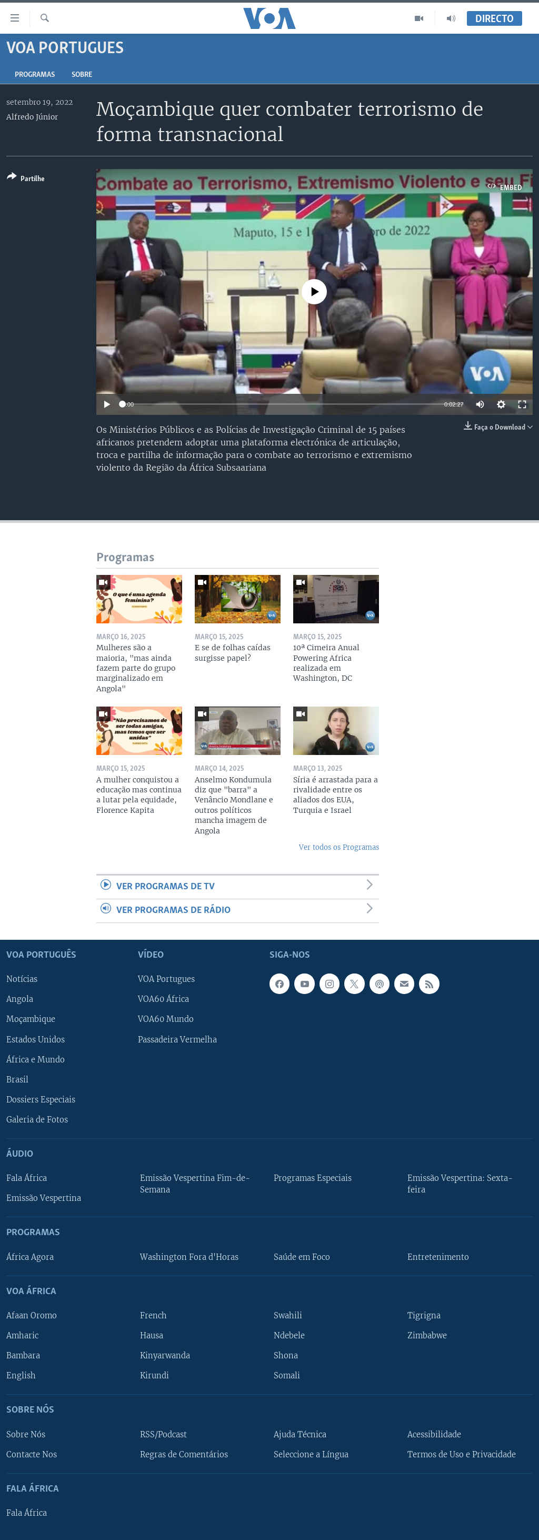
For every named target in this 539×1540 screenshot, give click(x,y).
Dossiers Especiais (40, 1100)
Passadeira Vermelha (177, 1040)
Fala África (26, 1178)
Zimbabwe (427, 1335)
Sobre (82, 75)
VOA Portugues (166, 980)
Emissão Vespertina (43, 1198)
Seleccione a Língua (311, 1454)
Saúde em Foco (302, 1257)
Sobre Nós (25, 1434)
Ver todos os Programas (339, 847)
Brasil (17, 1080)
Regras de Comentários (184, 1454)
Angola (19, 1000)
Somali (287, 1375)
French (153, 1315)
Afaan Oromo (31, 1315)
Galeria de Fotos (37, 1120)
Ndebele (289, 1335)
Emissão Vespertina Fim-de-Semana (195, 1184)
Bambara (23, 1355)
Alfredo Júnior (32, 117)
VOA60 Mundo (166, 1020)
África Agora (30, 1257)
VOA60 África (163, 1000)
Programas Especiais (313, 1178)
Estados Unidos (35, 1040)
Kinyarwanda (165, 1355)
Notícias (21, 980)
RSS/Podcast (163, 1434)
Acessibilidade (434, 1434)
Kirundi (154, 1375)
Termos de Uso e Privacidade (461, 1454)
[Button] (26, 180)
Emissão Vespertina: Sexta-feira (460, 1184)
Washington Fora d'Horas (189, 1257)
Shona (286, 1355)
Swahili (288, 1315)
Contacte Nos (31, 1454)
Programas (35, 75)
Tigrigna (424, 1315)
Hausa (151, 1335)
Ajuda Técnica (300, 1434)
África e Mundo (35, 1060)
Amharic (22, 1335)
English (21, 1375)
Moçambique (30, 1020)
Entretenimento (438, 1257)
